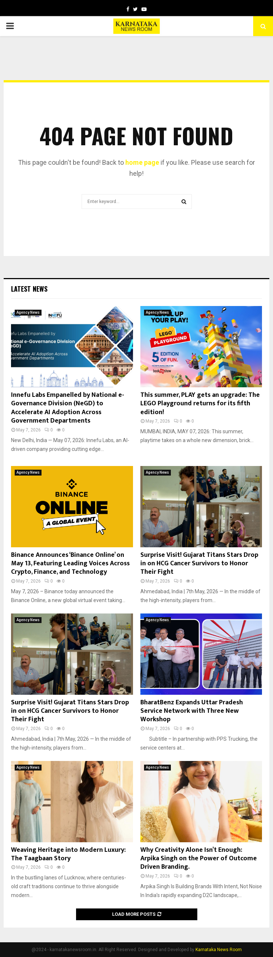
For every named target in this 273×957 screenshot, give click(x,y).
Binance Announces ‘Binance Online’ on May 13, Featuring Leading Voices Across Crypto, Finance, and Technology (70, 563)
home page (142, 162)
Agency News (28, 312)
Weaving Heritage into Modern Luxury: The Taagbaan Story (68, 854)
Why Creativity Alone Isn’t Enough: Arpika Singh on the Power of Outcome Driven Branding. (198, 858)
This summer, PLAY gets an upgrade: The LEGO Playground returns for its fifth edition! (200, 403)
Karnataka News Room (218, 949)
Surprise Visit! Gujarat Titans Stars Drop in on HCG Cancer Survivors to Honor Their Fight (199, 563)
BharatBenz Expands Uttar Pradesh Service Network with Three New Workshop (191, 711)
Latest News (29, 288)
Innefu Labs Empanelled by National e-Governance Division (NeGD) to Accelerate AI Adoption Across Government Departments (67, 407)
